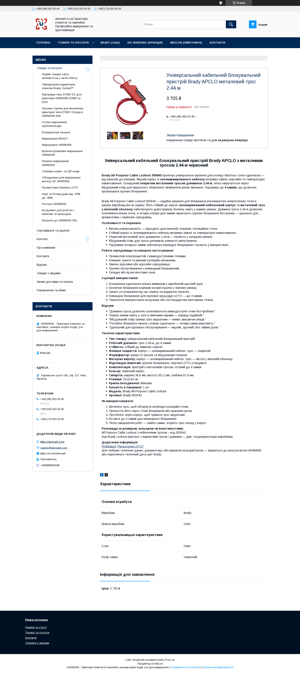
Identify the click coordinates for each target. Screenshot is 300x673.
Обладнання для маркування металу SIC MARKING (61, 179)
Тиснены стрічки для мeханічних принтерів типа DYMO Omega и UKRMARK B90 (63, 112)
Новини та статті (36, 627)
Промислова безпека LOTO (60, 187)
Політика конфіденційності (218, 667)
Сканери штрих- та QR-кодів (61, 171)
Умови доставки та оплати (55, 281)
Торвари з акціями (37, 642)
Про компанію (46, 247)
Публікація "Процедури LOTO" (123, 446)
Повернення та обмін (51, 290)
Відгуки (42, 264)
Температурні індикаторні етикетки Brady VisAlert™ (58, 86)
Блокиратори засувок (56, 132)
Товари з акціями (48, 273)
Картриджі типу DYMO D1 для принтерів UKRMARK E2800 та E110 (61, 98)
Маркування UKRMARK (57, 144)
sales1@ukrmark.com (53, 447)
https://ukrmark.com (52, 441)
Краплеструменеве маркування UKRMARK (62, 153)
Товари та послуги (73, 42)
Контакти (217, 42)
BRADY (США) (110, 42)
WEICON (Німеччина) (186, 42)
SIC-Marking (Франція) (145, 42)
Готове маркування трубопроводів (54, 124)
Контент (42, 239)
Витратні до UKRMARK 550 (59, 220)
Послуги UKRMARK (54, 204)
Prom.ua (170, 659)
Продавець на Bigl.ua (150, 663)
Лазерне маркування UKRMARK (55, 163)
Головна (43, 42)
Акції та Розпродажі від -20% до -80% (61, 195)
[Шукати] (231, 24)
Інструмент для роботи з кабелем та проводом (58, 212)
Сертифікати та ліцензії (53, 230)
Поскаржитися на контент (185, 667)
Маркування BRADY (55, 138)
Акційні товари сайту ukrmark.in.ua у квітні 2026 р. (60, 76)
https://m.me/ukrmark (53, 453)
